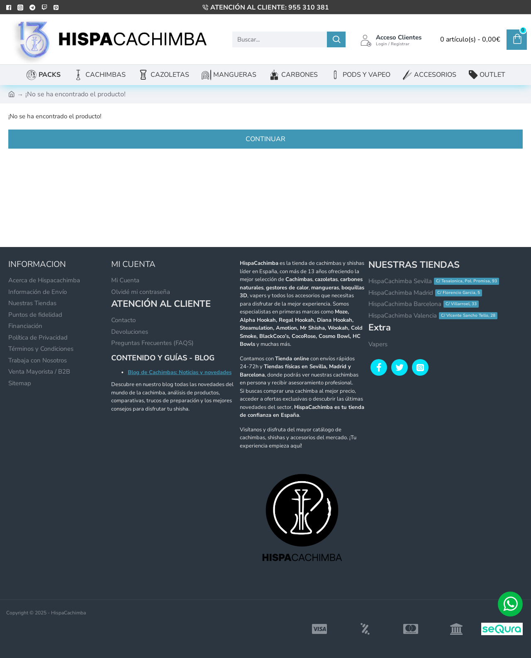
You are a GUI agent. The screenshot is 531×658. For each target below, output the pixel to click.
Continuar (265, 139)
